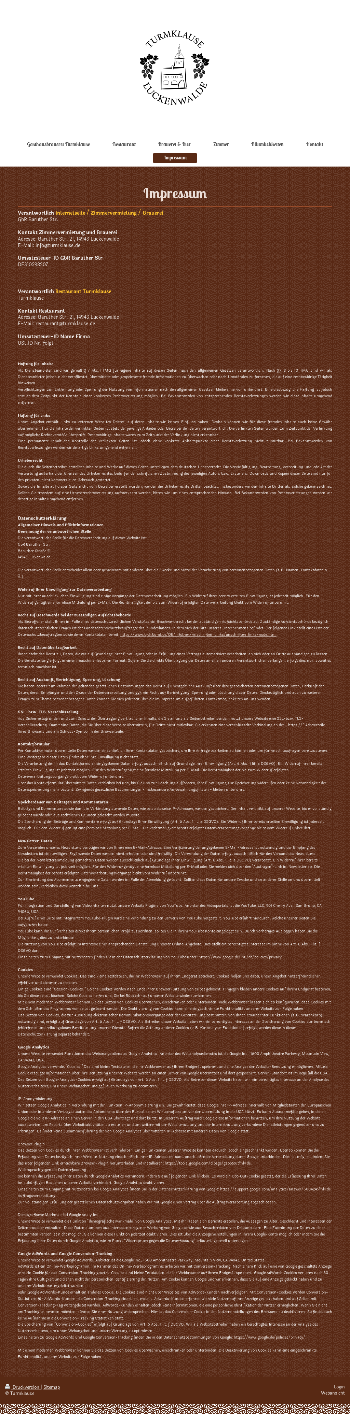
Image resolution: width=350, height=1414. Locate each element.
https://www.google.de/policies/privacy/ (269, 1337)
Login (339, 1387)
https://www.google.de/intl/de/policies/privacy (240, 957)
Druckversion (23, 1387)
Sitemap (51, 1387)
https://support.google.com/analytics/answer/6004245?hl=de (275, 1189)
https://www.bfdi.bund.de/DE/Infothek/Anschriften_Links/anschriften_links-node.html (198, 635)
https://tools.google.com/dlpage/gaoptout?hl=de (208, 1163)
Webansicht (333, 1393)
